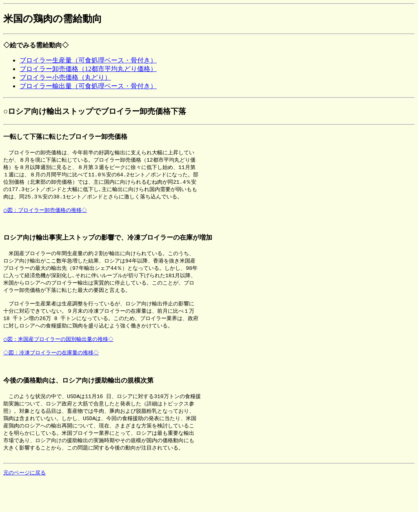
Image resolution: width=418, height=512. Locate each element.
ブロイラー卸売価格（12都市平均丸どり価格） (88, 68)
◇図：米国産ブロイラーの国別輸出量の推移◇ (60, 352)
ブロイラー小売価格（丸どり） (65, 77)
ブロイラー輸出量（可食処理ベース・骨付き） (88, 85)
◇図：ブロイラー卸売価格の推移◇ (46, 214)
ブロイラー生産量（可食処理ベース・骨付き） (88, 60)
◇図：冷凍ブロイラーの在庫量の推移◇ (52, 368)
